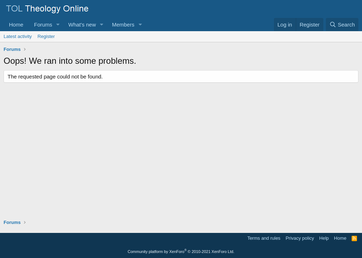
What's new (82, 25)
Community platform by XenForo (181, 251)
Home (16, 25)
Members (123, 25)
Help (324, 238)
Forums (43, 25)
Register (46, 36)
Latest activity (18, 36)
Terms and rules (263, 238)
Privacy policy (300, 238)
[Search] (342, 24)
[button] (58, 24)
